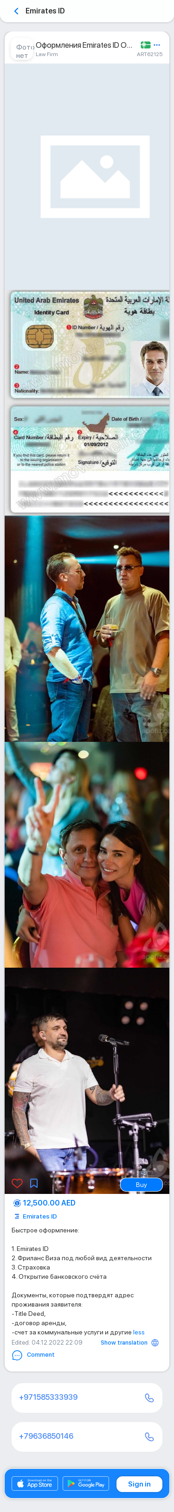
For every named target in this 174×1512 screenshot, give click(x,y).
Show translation (124, 1342)
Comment (33, 1355)
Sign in (139, 1484)
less (139, 1332)
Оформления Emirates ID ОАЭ (85, 45)
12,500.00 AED (49, 1203)
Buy (141, 1184)
